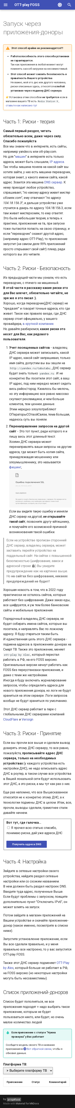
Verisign (27, 719)
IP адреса (57, 162)
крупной (31, 324)
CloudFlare (10, 719)
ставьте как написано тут (21, 105)
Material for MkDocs (27, 1103)
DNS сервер (53, 182)
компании (46, 324)
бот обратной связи (37, 1048)
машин (20, 157)
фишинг (15, 467)
